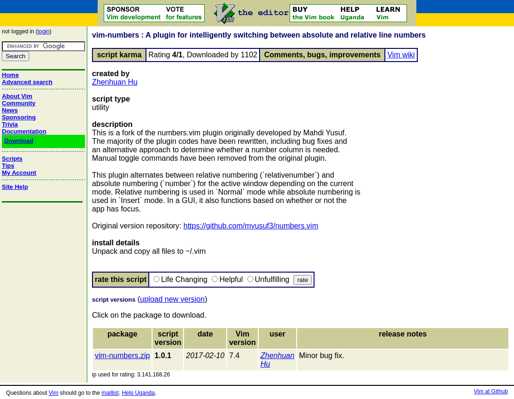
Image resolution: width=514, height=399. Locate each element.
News (10, 110)
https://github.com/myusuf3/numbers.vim (251, 226)
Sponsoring (19, 117)
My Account (19, 172)
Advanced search (27, 82)
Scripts (12, 158)
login (43, 31)
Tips (8, 165)
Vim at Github (490, 391)
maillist (110, 393)
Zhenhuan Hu (115, 82)
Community (19, 103)
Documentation (24, 131)
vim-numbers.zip (122, 356)
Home (10, 74)
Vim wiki (400, 55)
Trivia (10, 124)
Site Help (15, 186)
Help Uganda (138, 393)
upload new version (172, 299)
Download (18, 140)
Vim (53, 393)
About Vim (17, 96)
